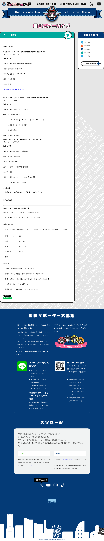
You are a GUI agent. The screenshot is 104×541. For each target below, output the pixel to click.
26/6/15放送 (85, 49)
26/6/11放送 (85, 52)
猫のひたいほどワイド (18, 4)
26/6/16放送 (85, 45)
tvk (52, 501)
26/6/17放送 (85, 42)
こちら (29, 465)
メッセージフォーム (67, 459)
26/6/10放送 (85, 56)
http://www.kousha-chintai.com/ (13, 89)
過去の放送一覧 (91, 63)
